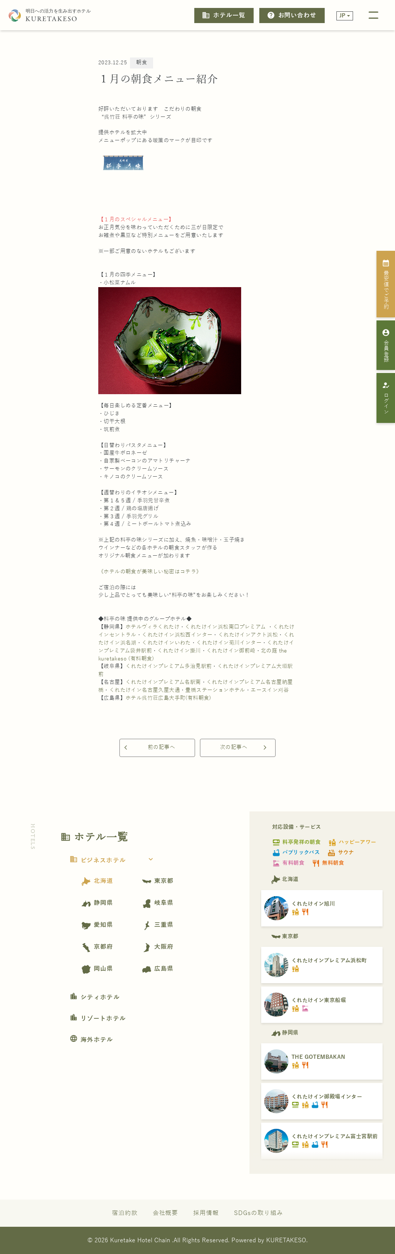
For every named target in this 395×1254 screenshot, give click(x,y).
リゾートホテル (98, 1018)
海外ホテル (91, 1039)
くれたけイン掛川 (179, 651)
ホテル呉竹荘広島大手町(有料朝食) (168, 698)
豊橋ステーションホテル (215, 690)
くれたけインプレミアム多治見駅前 (168, 666)
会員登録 (385, 345)
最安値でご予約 (385, 284)
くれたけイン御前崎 (231, 651)
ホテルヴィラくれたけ (152, 627)
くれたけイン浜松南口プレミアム (225, 627)
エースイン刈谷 (270, 690)
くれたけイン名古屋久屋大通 (144, 690)
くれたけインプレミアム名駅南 (163, 682)
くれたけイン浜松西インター (177, 635)
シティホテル (95, 997)
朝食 (141, 62)
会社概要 (165, 1213)
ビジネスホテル (114, 860)
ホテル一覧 (223, 15)
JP (342, 16)
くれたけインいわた (166, 643)
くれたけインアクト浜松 (248, 635)
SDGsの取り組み (258, 1213)
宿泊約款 (125, 1213)
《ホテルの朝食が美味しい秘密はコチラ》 (150, 572)
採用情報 (206, 1213)
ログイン (385, 398)
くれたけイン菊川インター (229, 643)
